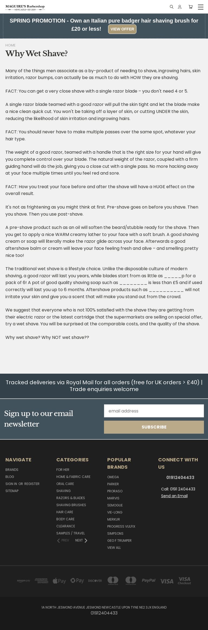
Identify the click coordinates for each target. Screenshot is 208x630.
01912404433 (180, 477)
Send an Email (174, 496)
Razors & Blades (70, 498)
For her (62, 469)
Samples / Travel (70, 533)
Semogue (115, 505)
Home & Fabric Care (73, 476)
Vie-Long (114, 512)
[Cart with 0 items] (190, 7)
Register (32, 483)
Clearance (65, 526)
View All (114, 547)
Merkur (113, 519)
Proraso (114, 491)
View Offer (122, 29)
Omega (113, 477)
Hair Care (64, 512)
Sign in (11, 483)
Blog (9, 476)
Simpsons (115, 533)
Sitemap (11, 491)
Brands (11, 469)
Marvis (113, 498)
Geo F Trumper (119, 540)
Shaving (63, 491)
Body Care (65, 519)
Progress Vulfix (121, 526)
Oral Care (65, 483)
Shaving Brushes (71, 505)
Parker (113, 484)
